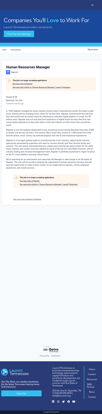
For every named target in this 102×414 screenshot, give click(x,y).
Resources (92, 378)
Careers (92, 373)
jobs (4, 50)
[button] (92, 5)
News (92, 391)
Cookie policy (55, 356)
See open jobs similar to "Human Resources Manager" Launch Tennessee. (42, 87)
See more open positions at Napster (27, 199)
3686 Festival (90, 385)
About (92, 368)
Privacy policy (44, 356)
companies (15, 50)
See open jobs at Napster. (23, 84)
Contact (92, 396)
